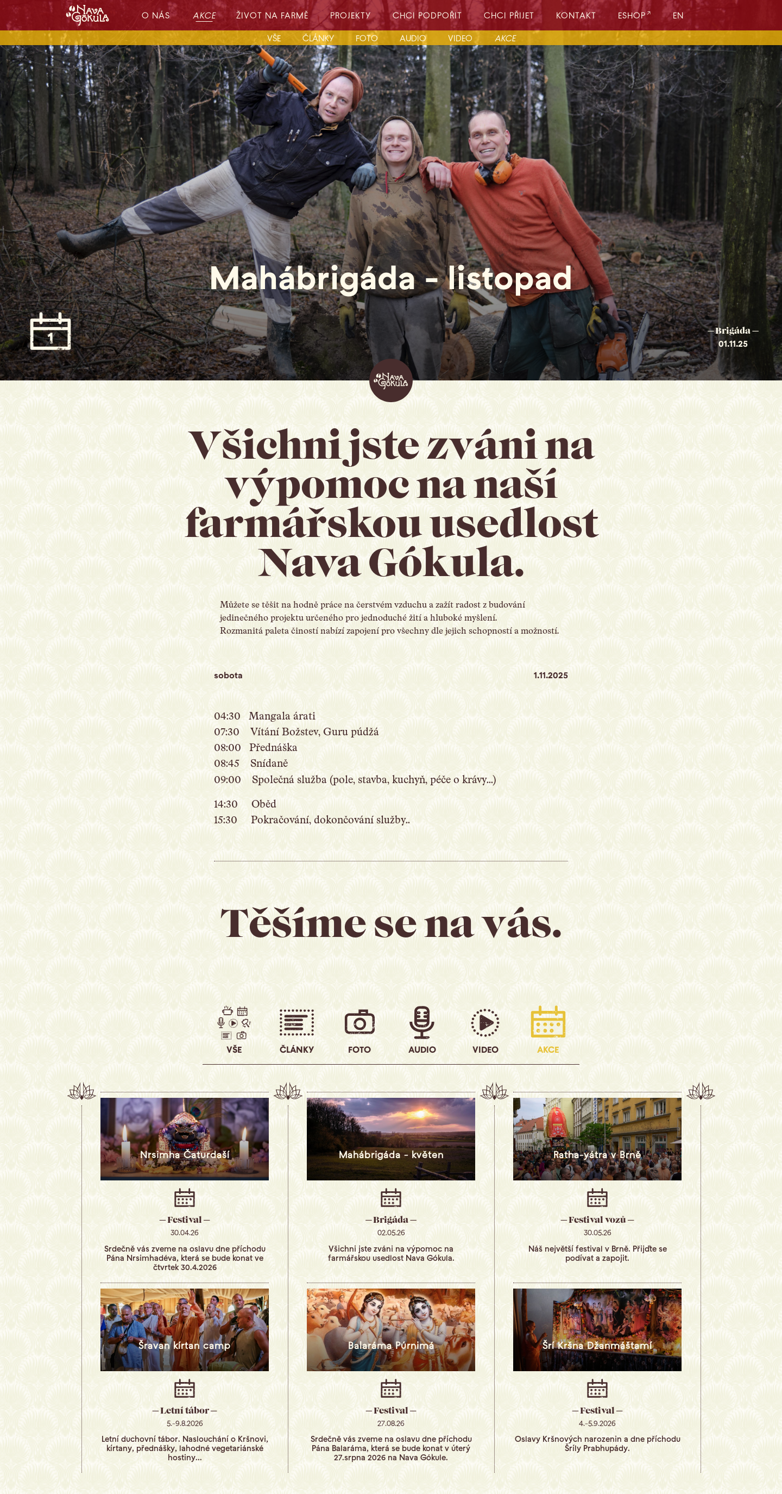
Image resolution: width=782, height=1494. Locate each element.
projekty (350, 15)
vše (274, 38)
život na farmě (272, 15)
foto (367, 38)
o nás (156, 15)
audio (413, 38)
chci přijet (509, 15)
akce (205, 15)
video (460, 38)
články (318, 38)
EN (678, 15)
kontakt (576, 15)
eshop (632, 15)
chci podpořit (427, 15)
